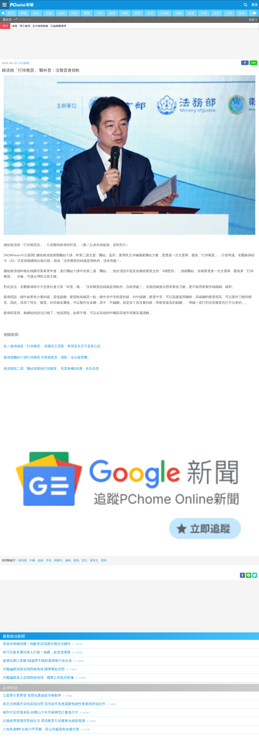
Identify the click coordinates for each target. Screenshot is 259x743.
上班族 (164, 13)
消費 (178, 13)
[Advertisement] (110, 605)
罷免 (76, 560)
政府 (217, 13)
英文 (84, 560)
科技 (74, 13)
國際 (87, 13)
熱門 (11, 13)
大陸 (99, 13)
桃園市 (58, 560)
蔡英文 (94, 560)
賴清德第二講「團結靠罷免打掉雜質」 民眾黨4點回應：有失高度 (51, 368)
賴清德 (22, 560)
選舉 (104, 560)
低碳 (40, 560)
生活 (150, 13)
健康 (112, 13)
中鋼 (32, 560)
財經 (61, 13)
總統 (68, 560)
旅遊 (191, 13)
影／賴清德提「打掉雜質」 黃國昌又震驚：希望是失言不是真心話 (52, 346)
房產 (229, 13)
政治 (36, 13)
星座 (242, 13)
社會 (49, 13)
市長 (48, 560)
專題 (23, 13)
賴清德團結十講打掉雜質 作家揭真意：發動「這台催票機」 (47, 357)
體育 (138, 13)
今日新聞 (24, 63)
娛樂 (125, 13)
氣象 (253, 19)
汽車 (204, 13)
